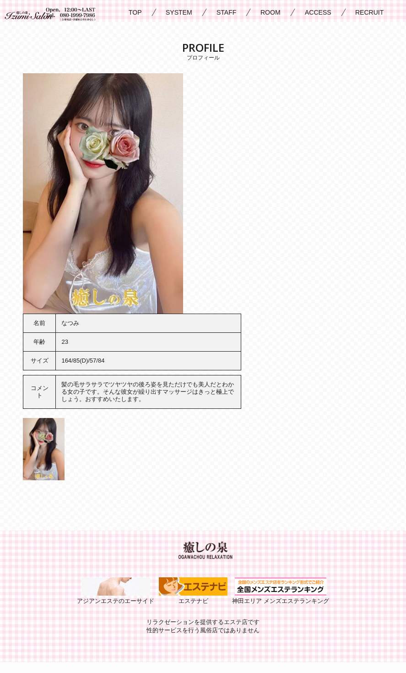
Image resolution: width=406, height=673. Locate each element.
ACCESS (318, 12)
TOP (135, 12)
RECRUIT (369, 12)
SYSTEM (179, 12)
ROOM (270, 12)
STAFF (226, 12)
